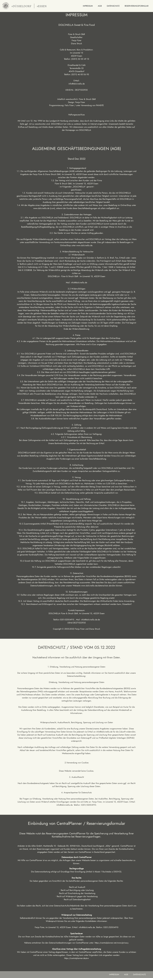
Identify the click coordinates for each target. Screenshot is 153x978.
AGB (126, 974)
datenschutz (139, 974)
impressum (114, 974)
